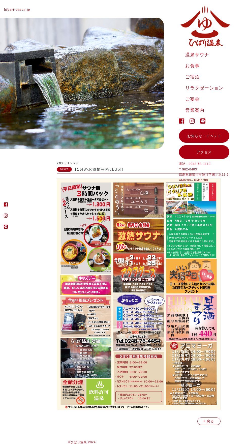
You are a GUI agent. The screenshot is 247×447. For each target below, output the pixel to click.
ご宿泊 (192, 76)
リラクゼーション (204, 88)
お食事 (192, 65)
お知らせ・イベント (204, 136)
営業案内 (194, 110)
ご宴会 (192, 99)
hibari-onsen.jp (18, 9)
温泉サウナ (197, 54)
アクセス (204, 152)
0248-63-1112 (200, 164)
